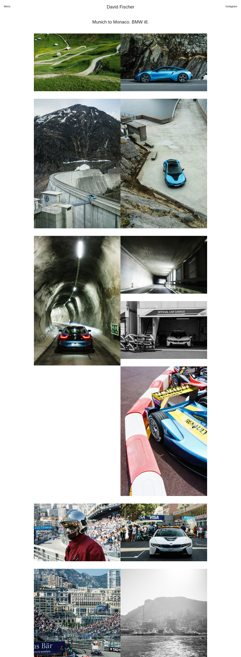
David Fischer (120, 6)
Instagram (231, 6)
